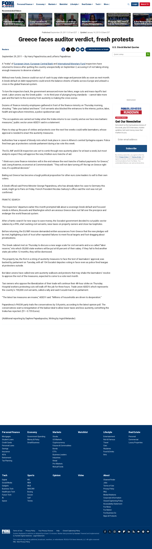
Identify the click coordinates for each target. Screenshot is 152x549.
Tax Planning (7, 461)
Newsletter (138, 532)
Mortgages (6, 437)
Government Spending (36, 437)
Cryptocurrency (59, 443)
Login (135, 4)
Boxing (30, 492)
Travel (105, 443)
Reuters (5, 49)
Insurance (6, 452)
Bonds (55, 449)
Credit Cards (7, 443)
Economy (40, 4)
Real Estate (86, 4)
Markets (52, 4)
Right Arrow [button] (147, 19)
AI (3, 498)
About (106, 475)
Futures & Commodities (62, 446)
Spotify (143, 532)
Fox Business (8, 4)
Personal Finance (24, 4)
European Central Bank (41, 63)
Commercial (133, 440)
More (106, 4)
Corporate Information (112, 498)
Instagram (115, 532)
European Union (22, 63)
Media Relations (109, 495)
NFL (28, 480)
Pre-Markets (58, 464)
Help (57, 531)
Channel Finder (109, 480)
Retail (55, 461)
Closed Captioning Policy (113, 501)
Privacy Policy (124, 157)
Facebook (63, 49)
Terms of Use (136, 157)
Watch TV (145, 4)
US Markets (57, 440)
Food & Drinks (108, 452)
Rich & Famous (109, 440)
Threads (73, 49)
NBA (29, 483)
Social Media (7, 483)
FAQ (105, 492)
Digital (4, 480)
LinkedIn (129, 532)
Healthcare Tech (8, 492)
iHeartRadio (148, 532)
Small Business (33, 443)
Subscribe (131, 148)
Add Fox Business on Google (98, 49)
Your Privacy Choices (45, 531)
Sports (30, 475)
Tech (97, 4)
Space (4, 501)
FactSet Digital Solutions (23, 536)
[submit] (148, 54)
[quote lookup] (129, 54)
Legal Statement (38, 536)
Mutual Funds (58, 467)
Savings (5, 449)
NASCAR (30, 489)
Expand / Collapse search (128, 4)
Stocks (55, 437)
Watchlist (63, 4)
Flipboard (124, 532)
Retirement (6, 458)
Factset (77, 533)
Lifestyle (74, 4)
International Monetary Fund (71, 63)
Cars (105, 446)
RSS (134, 532)
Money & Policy (33, 440)
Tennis (30, 501)
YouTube (119, 532)
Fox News (107, 507)
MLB (29, 486)
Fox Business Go (109, 513)
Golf (29, 498)
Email (82, 49)
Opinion (57, 475)
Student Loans (8, 440)
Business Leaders (60, 455)
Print (78, 49)
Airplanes (107, 449)
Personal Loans (8, 446)
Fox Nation (107, 510)
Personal (132, 437)
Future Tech (6, 495)
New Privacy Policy (23, 542)
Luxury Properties (136, 443)
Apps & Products (110, 516)
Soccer (30, 495)
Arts (105, 455)
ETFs (55, 452)
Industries (56, 458)
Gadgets (5, 486)
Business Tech (7, 489)
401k (4, 455)
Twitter (68, 49)
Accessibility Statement (112, 504)
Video (81, 475)
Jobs (105, 483)
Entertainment (109, 437)
